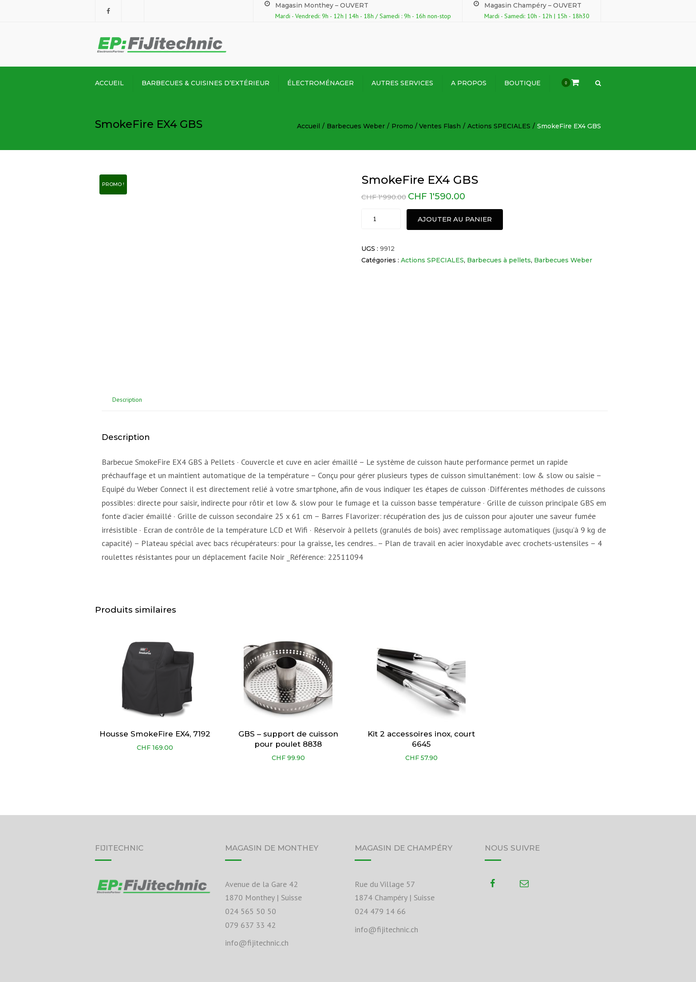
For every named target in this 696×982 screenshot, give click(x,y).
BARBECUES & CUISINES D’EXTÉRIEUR (205, 83)
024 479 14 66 (380, 911)
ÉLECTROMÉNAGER (320, 83)
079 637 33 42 (250, 925)
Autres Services (402, 83)
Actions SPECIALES (498, 126)
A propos (468, 83)
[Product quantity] (376, 219)
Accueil (308, 126)
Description (127, 400)
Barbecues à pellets (499, 260)
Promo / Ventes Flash (426, 126)
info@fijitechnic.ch (257, 943)
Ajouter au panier (455, 219)
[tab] (127, 400)
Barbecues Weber (356, 126)
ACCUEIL (109, 83)
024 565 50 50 (250, 911)
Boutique (522, 83)
